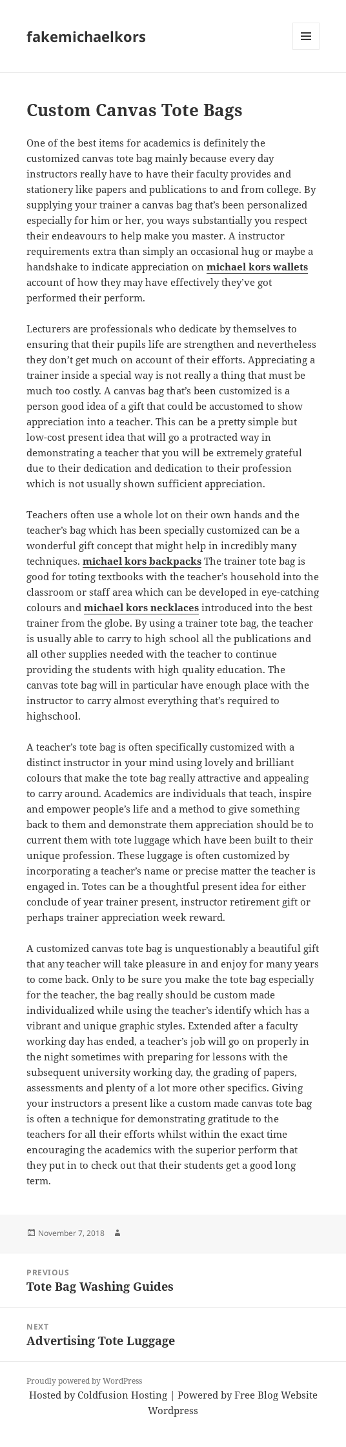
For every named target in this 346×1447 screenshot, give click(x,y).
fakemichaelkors (86, 36)
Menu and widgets (306, 49)
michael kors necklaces (141, 607)
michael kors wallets (257, 266)
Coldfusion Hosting (122, 1394)
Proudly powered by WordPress (84, 1380)
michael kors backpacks (142, 560)
